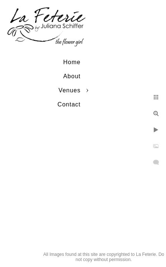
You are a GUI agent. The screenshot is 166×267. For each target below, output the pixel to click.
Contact (69, 104)
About (72, 76)
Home (72, 62)
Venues (70, 90)
